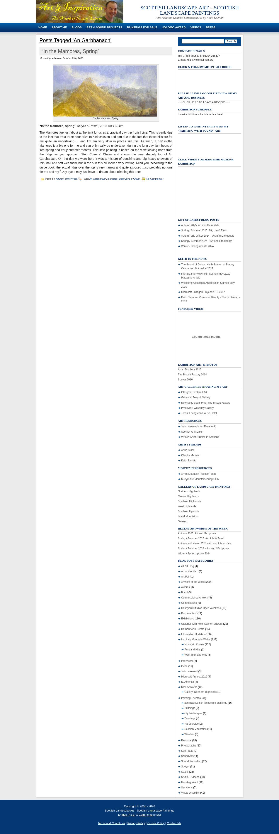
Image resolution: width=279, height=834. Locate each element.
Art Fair (185, 576)
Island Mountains (188, 516)
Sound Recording (191, 761)
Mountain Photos (194, 644)
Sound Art (187, 756)
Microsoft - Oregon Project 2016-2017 (203, 292)
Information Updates (193, 634)
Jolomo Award (174, 27)
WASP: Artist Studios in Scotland (200, 436)
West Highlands (187, 506)
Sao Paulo (187, 750)
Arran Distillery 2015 (189, 369)
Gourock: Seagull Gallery (195, 397)
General (182, 521)
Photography (188, 745)
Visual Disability (190, 792)
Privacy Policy (136, 823)
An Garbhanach (97, 178)
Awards (185, 587)
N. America (187, 681)
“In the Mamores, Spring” (70, 51)
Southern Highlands (189, 501)
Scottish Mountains (195, 729)
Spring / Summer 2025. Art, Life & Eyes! (204, 230)
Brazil (184, 592)
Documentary (189, 613)
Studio (185, 771)
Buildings (189, 708)
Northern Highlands (189, 491)
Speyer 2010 (185, 379)
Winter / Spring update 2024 (197, 246)
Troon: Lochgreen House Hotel (199, 413)
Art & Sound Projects (104, 27)
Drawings (189, 718)
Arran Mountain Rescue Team (198, 473)
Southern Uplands (188, 511)
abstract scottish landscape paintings (205, 702)
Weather (189, 734)
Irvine (184, 666)
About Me (59, 27)
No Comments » (155, 178)
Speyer (185, 766)
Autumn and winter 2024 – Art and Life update (207, 235)
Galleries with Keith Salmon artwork (201, 623)
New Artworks (189, 687)
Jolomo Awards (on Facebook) (198, 426)
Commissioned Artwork (194, 597)
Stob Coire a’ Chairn (129, 178)
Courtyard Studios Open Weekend (201, 608)
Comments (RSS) (150, 814)
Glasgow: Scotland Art (194, 392)
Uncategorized (189, 782)
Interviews (187, 660)
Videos (196, 27)
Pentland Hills (192, 649)
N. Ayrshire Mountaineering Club (200, 479)
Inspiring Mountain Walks (195, 639)
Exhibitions (187, 618)
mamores (112, 178)
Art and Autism (189, 571)
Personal (186, 740)
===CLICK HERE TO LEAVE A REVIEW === (204, 102)
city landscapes (193, 713)
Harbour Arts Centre (192, 629)
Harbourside (191, 723)
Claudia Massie (190, 455)
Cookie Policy (156, 823)
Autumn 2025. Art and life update (200, 225)
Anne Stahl (187, 450)
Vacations (186, 787)
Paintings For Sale (142, 27)
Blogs (76, 27)
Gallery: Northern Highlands (200, 691)
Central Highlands (188, 496)
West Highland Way (195, 654)
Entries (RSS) (126, 814)
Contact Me (174, 823)
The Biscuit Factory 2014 (192, 374)
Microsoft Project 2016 (194, 676)
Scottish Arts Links (191, 431)
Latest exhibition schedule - (200, 114)
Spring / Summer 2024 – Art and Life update (206, 240)
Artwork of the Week (66, 178)
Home (42, 27)
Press (211, 27)
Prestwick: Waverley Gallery (197, 407)
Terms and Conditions (111, 823)
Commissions (189, 602)
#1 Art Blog (187, 566)
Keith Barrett (188, 460)
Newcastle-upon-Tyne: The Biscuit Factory (205, 402)
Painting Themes (191, 698)
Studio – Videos (190, 777)
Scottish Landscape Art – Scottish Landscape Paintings (189, 10)
